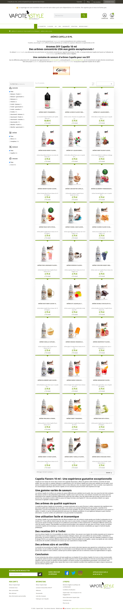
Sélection (38, 590)
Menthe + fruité (15, 124)
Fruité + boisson (15, 104)
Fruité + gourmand (16, 107)
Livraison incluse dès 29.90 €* (44, 587)
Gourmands (15, 122)
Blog (88, 1)
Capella (13, 153)
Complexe (14, 141)
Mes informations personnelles (17, 596)
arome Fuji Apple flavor (77, 60)
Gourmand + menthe (17, 119)
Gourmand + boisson (17, 114)
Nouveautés (39, 593)
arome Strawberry (55, 60)
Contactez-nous (109, 1)
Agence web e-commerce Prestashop (82, 608)
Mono (13, 139)
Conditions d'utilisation (69, 590)
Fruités (13, 112)
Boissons (13, 99)
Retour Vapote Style (14, 585)
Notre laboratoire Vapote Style (71, 597)
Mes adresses (12, 593)
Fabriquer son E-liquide (42, 599)
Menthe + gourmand (17, 127)
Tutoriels (79, 1)
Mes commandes (13, 590)
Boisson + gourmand (17, 96)
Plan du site (66, 603)
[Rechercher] (70, 15)
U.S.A (13, 165)
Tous (11, 91)
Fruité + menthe (16, 109)
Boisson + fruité (15, 94)
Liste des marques (41, 596)
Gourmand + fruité (16, 117)
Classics (13, 101)
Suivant (109, 472)
